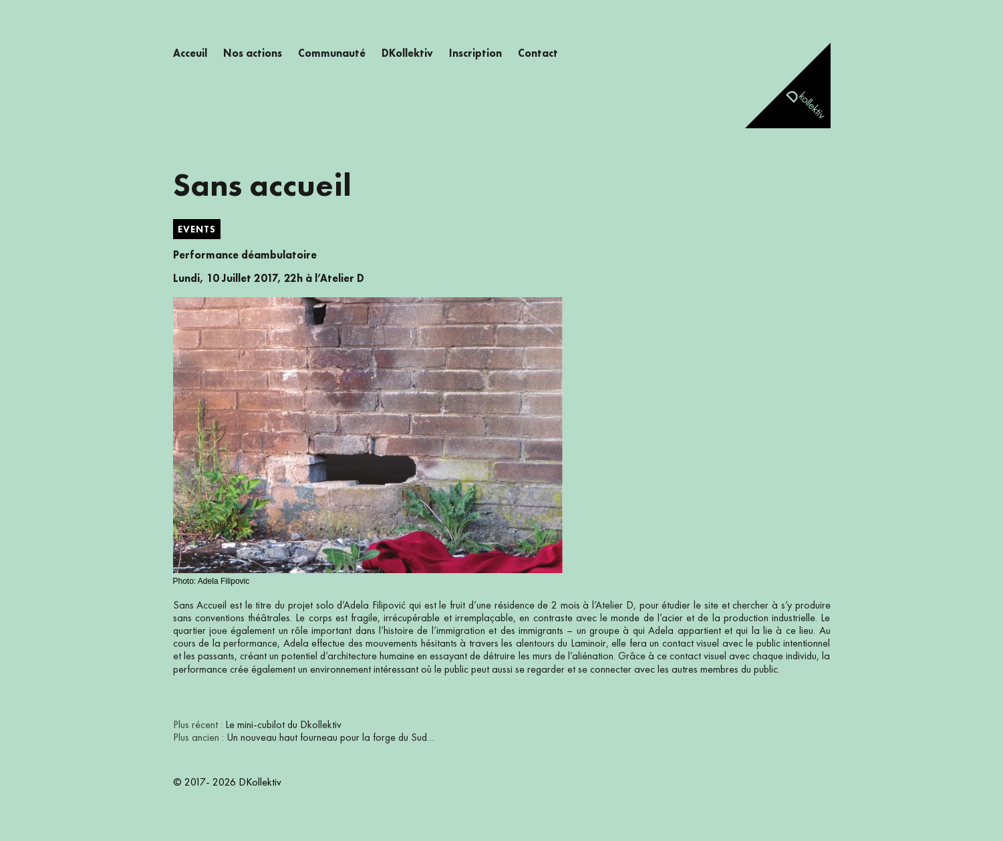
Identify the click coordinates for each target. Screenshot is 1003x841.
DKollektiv (407, 54)
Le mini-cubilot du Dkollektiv (283, 725)
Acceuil (190, 54)
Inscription (475, 54)
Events (197, 229)
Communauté (332, 54)
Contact (538, 54)
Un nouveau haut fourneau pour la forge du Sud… (330, 738)
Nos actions (252, 54)
